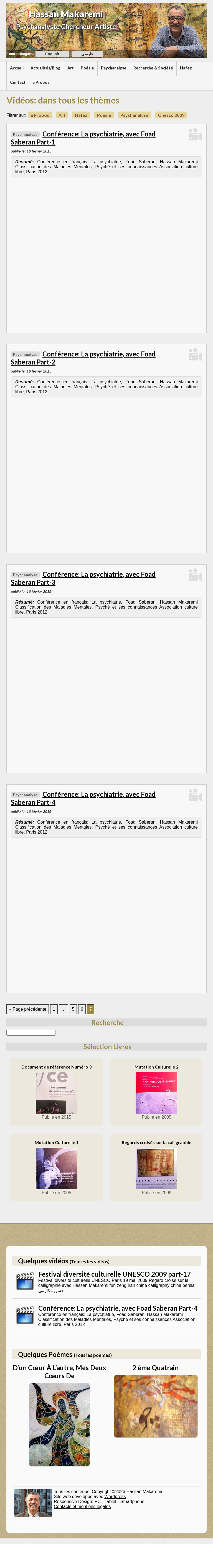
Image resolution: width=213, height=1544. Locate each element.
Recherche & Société (153, 68)
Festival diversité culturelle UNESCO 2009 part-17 (114, 1274)
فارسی (87, 54)
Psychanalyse (113, 68)
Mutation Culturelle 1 (56, 1142)
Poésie (87, 68)
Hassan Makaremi (66, 13)
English (52, 54)
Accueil (17, 68)
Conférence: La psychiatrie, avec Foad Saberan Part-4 (117, 1308)
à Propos (40, 82)
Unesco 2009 (171, 115)
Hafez (186, 68)
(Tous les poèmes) (93, 1355)
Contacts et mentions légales (82, 1506)
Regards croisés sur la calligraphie (156, 1142)
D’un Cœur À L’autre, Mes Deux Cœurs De (59, 1372)
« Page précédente (27, 1009)
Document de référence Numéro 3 (56, 1066)
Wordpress (115, 1496)
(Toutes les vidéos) (90, 1261)
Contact (18, 82)
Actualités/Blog (45, 68)
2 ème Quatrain (155, 1368)
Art (70, 68)
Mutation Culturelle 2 (156, 1066)
